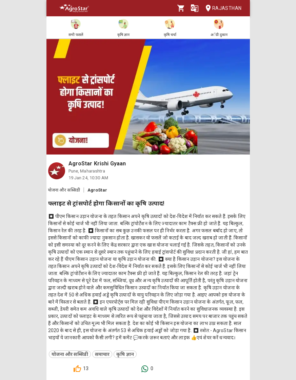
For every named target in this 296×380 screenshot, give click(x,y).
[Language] (194, 8)
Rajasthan (221, 8)
